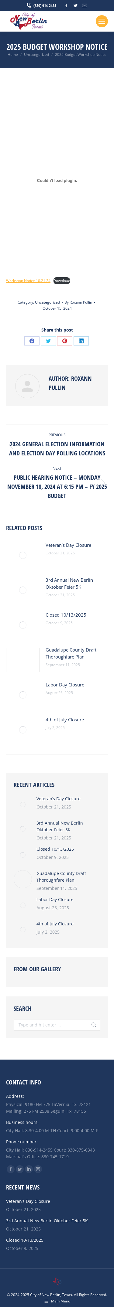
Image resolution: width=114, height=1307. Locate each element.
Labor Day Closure (65, 685)
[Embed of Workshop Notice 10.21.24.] (57, 180)
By (78, 302)
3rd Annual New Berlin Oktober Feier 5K (69, 583)
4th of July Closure (65, 719)
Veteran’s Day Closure (68, 545)
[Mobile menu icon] (102, 21)
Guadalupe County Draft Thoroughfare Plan (71, 653)
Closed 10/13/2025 (66, 615)
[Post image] (23, 555)
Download (61, 280)
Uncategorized (47, 302)
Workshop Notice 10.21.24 (28, 280)
